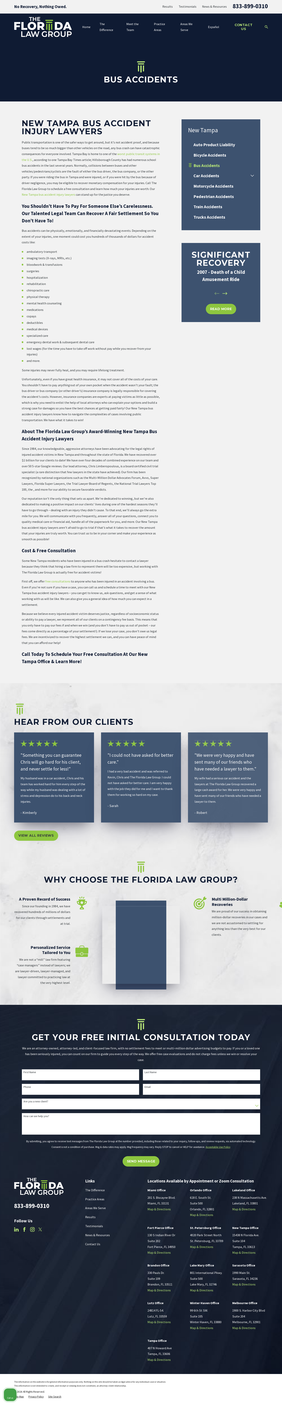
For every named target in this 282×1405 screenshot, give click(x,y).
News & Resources (214, 6)
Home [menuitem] (86, 27)
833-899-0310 (250, 6)
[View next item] (224, 293)
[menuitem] (221, 145)
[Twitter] (40, 1229)
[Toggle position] (261, 1279)
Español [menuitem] (213, 27)
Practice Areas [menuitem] (159, 27)
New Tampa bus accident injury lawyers (48, 194)
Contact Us (244, 27)
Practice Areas (94, 1199)
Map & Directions (159, 1209)
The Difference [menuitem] (106, 27)
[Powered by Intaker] (248, 1397)
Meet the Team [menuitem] (132, 27)
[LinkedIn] (16, 1229)
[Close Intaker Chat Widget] (269, 1279)
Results (167, 6)
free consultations (57, 581)
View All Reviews (36, 835)
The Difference (95, 1190)
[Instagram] (32, 1229)
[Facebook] (24, 1229)
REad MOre (221, 309)
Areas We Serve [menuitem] (186, 27)
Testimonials (187, 6)
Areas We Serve (95, 1208)
